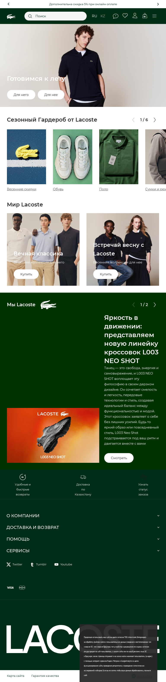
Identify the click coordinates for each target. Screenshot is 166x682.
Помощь (115, 16)
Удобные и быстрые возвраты (23, 485)
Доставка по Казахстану (83, 485)
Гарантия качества (45, 675)
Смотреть (119, 458)
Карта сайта (15, 675)
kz (103, 16)
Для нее (51, 95)
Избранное (125, 15)
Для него (21, 95)
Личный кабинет (135, 15)
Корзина (144, 15)
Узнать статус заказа (143, 485)
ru (94, 16)
